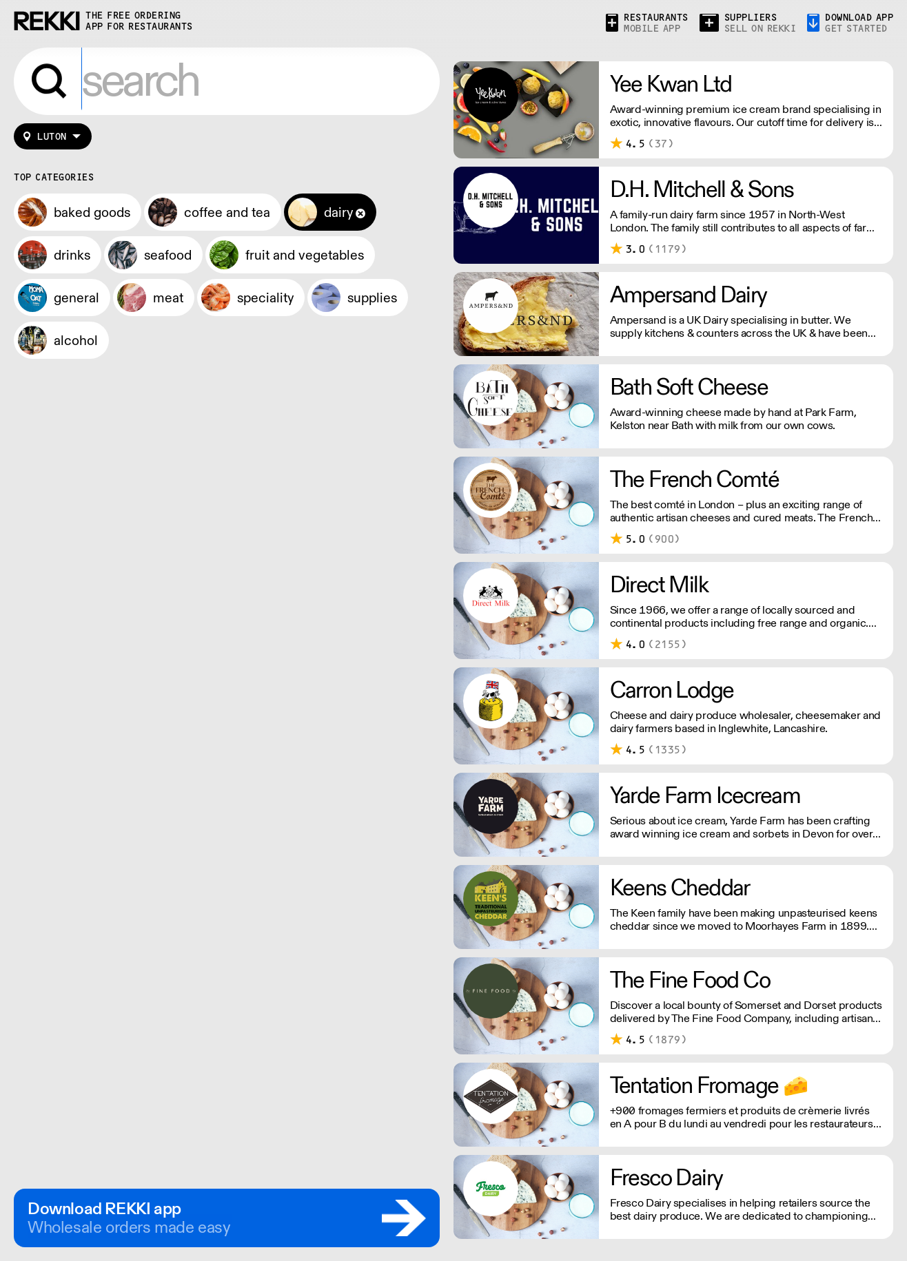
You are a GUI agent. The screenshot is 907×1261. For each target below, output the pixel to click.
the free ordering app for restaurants (139, 21)
